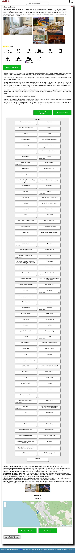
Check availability (12, 67)
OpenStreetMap (68, 525)
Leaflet (62, 525)
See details (47, 531)
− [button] (5, 506)
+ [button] (5, 503)
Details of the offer (27, 531)
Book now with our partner (43, 112)
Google (21, 549)
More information (62, 113)
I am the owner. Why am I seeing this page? (12, 537)
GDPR (31, 551)
